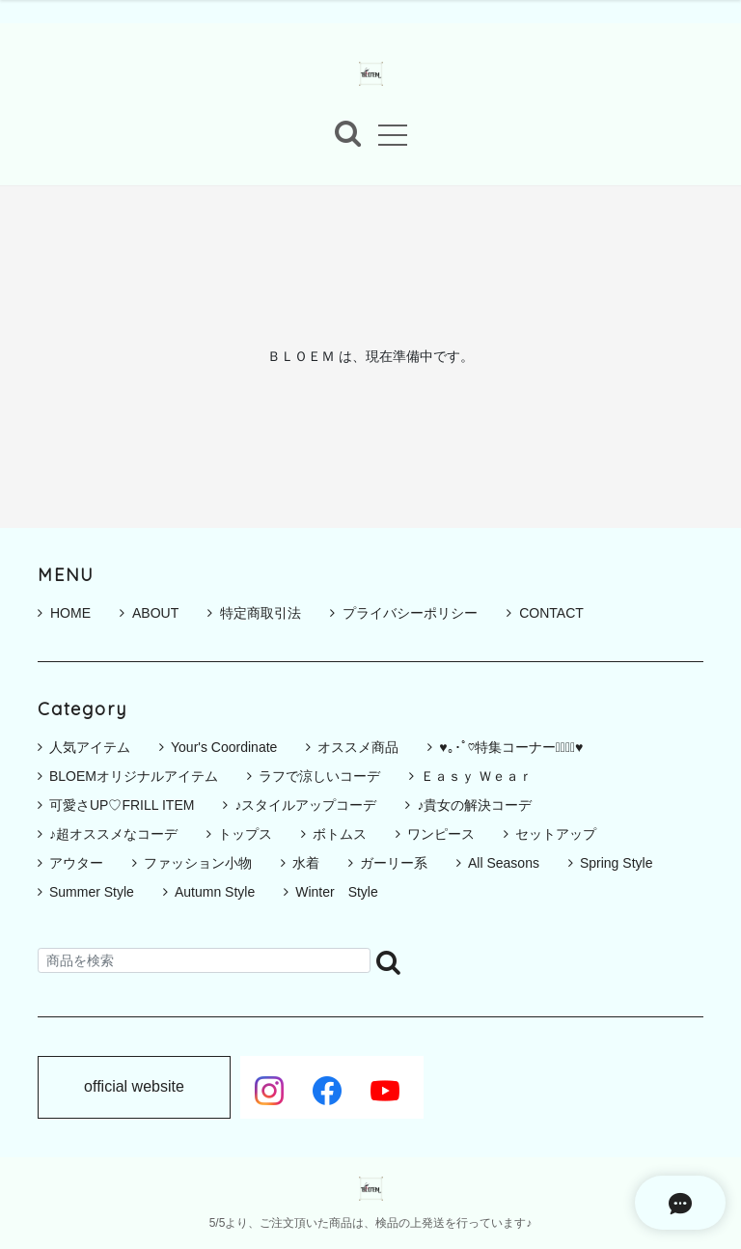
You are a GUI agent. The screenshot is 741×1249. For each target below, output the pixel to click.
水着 (305, 863)
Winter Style (336, 892)
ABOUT (149, 613)
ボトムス (340, 834)
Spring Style (616, 863)
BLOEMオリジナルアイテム (133, 776)
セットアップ (555, 834)
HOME (64, 613)
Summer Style (91, 892)
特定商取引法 (254, 613)
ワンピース (441, 834)
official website (134, 1088)
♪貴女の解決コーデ (474, 805)
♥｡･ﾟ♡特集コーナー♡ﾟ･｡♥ (511, 747)
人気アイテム (89, 747)
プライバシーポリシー (404, 613)
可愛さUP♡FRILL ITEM (121, 805)
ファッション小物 (198, 863)
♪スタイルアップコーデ (305, 805)
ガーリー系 (393, 863)
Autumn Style (215, 892)
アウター (76, 863)
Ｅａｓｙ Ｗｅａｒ (477, 776)
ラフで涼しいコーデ (319, 776)
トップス (245, 834)
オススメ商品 (357, 747)
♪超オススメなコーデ (113, 834)
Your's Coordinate (224, 747)
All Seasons (503, 863)
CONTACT (545, 613)
